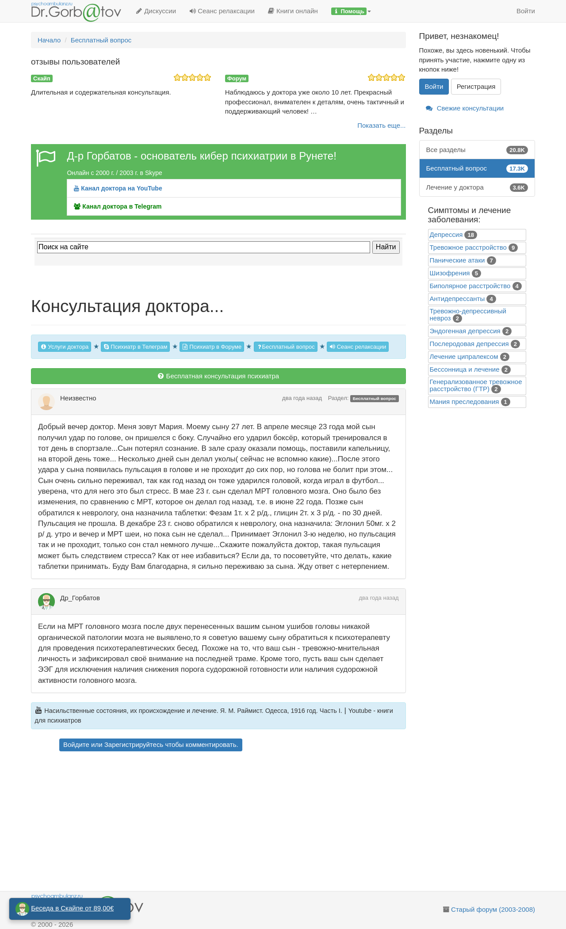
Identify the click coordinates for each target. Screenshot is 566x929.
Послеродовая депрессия (469, 343)
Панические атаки (457, 260)
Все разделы (477, 149)
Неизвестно (78, 398)
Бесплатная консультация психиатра (218, 376)
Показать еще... (381, 125)
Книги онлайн (293, 11)
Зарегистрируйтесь (133, 744)
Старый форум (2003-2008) (493, 909)
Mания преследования (464, 401)
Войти (525, 11)
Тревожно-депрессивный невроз (468, 314)
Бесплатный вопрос (285, 346)
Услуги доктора (64, 346)
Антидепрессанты (457, 298)
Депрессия (446, 234)
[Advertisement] (234, 822)
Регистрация (476, 86)
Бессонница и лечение (465, 369)
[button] (351, 11)
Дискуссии (156, 11)
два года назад (302, 398)
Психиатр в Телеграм (135, 346)
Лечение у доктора (477, 187)
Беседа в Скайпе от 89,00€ (72, 908)
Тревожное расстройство (468, 247)
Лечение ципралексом (464, 356)
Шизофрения (450, 273)
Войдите (76, 744)
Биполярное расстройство (470, 285)
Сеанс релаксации (222, 11)
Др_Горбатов (80, 598)
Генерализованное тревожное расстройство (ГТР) (476, 385)
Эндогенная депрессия (465, 331)
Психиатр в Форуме (211, 346)
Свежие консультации (465, 108)
